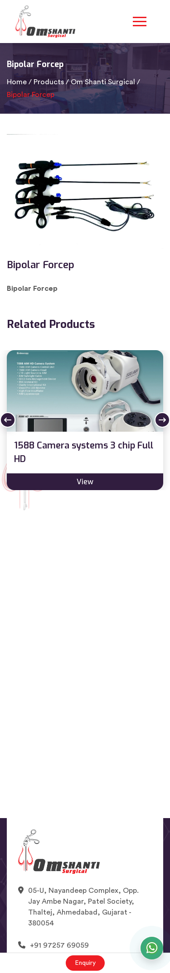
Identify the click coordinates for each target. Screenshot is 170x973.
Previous (7, 420)
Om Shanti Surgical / (105, 82)
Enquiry (85, 963)
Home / (19, 82)
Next (162, 420)
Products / (51, 82)
